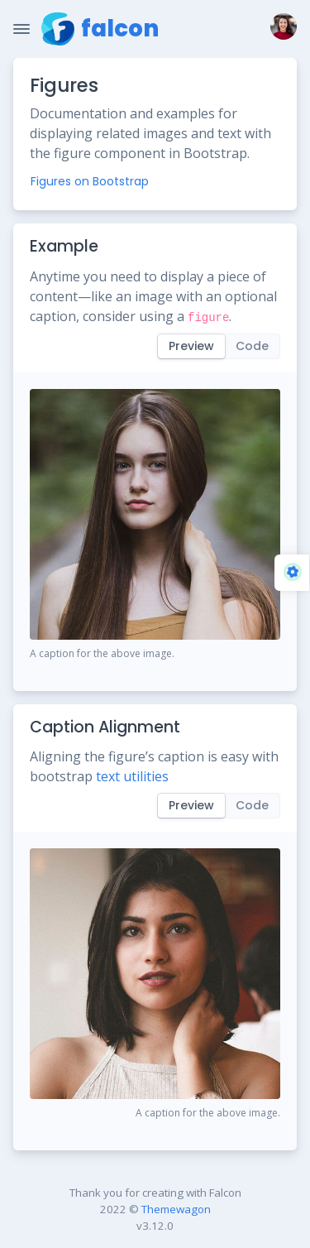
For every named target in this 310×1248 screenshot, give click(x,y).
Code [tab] (252, 346)
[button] (280, 29)
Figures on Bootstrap (90, 181)
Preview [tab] (191, 346)
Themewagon (176, 1209)
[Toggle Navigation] (21, 29)
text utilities (132, 776)
